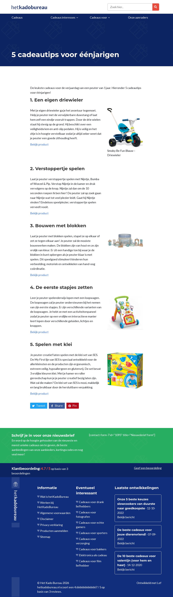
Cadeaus (17, 17)
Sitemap (45, 537)
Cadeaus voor (98, 17)
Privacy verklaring (51, 525)
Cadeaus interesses (63, 17)
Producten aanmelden (54, 531)
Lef (159, 583)
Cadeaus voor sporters (93, 533)
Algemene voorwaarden (55, 513)
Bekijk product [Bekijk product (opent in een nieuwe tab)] (39, 144)
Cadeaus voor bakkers (92, 549)
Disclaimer (47, 519)
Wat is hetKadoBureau (54, 496)
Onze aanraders (138, 17)
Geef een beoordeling (148, 468)
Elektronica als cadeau (93, 555)
